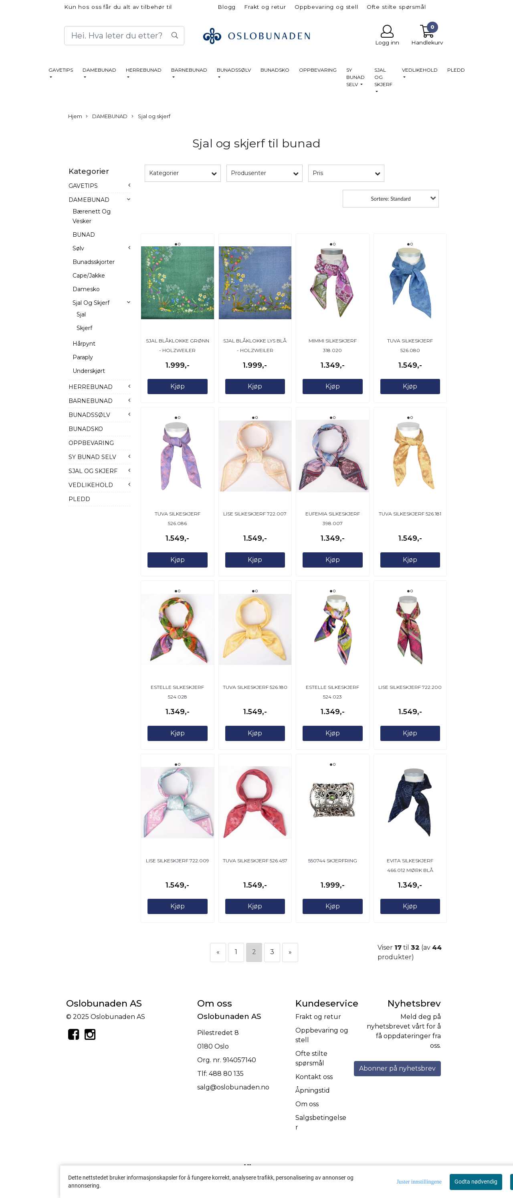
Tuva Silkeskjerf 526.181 (410, 514)
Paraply (83, 357)
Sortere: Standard (391, 198)
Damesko (86, 289)
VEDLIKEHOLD (420, 70)
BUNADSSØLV (234, 70)
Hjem (75, 116)
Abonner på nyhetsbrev (397, 1068)
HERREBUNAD (144, 70)
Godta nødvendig (475, 1181)
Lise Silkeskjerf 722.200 (410, 687)
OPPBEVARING (318, 70)
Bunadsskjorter (94, 262)
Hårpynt (84, 343)
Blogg (227, 7)
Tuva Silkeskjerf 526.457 (255, 861)
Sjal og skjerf (150, 116)
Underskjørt (89, 371)
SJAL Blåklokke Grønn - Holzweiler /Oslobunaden (177, 350)
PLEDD (456, 70)
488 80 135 (226, 1073)
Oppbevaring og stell (326, 7)
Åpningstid (312, 1090)
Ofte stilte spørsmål (396, 7)
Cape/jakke (89, 275)
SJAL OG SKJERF (383, 77)
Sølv (78, 248)
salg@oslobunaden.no (233, 1087)
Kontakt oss (314, 1077)
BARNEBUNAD (189, 70)
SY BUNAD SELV (355, 77)
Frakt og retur (265, 7)
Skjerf (84, 328)
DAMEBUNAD (99, 70)
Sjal (81, 314)
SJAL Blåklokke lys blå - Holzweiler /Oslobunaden (255, 350)
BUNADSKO (275, 70)
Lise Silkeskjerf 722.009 (177, 861)
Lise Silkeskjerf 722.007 (255, 514)
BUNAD (84, 234)
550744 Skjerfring (332, 861)
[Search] (124, 35)
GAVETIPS (60, 70)
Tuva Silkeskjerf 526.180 (255, 687)
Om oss (307, 1104)
